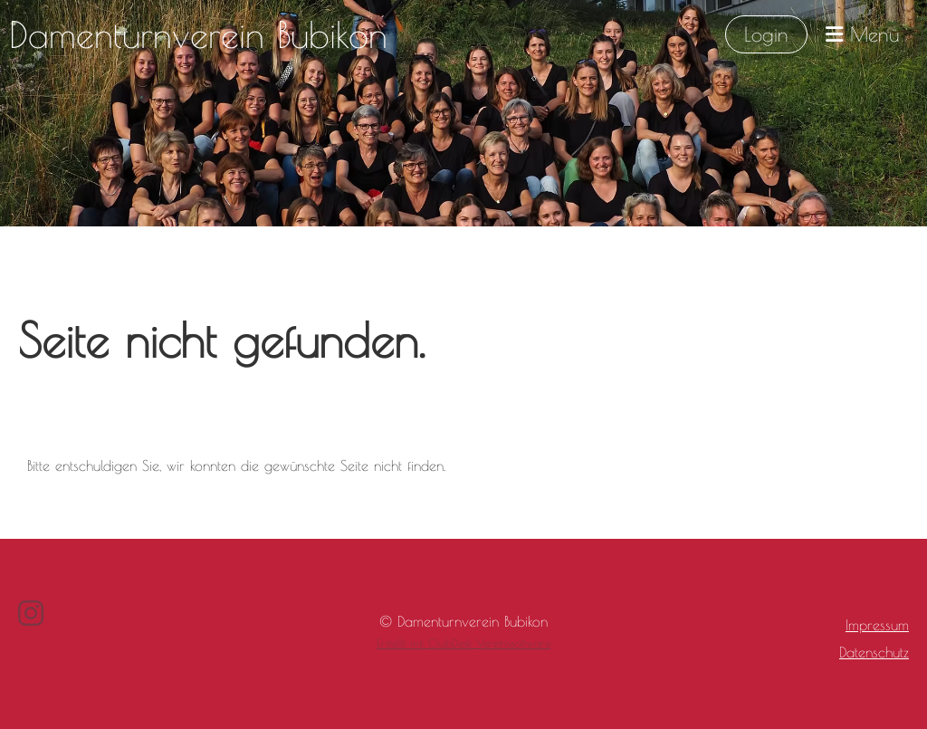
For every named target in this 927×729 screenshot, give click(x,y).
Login (766, 34)
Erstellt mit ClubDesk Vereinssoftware (463, 643)
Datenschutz (874, 652)
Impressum (877, 625)
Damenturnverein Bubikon (198, 34)
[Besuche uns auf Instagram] (30, 613)
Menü (863, 34)
